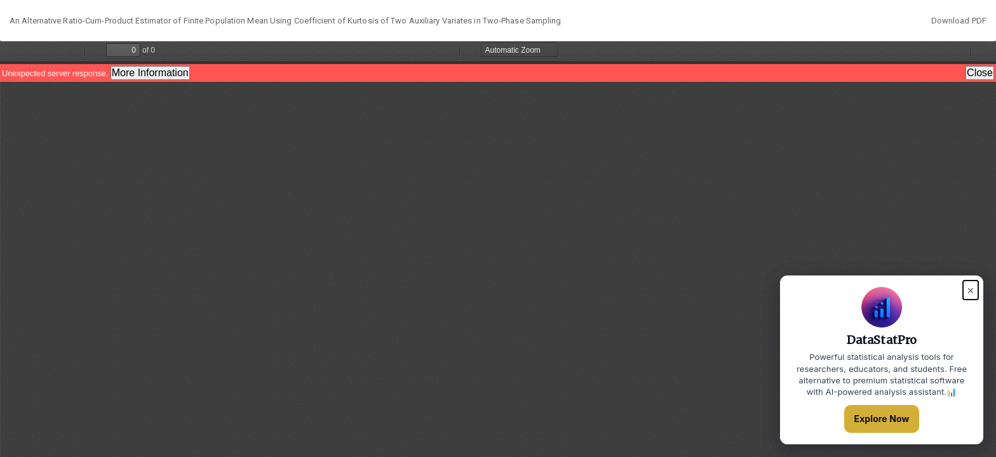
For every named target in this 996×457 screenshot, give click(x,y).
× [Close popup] (970, 289)
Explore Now (882, 418)
